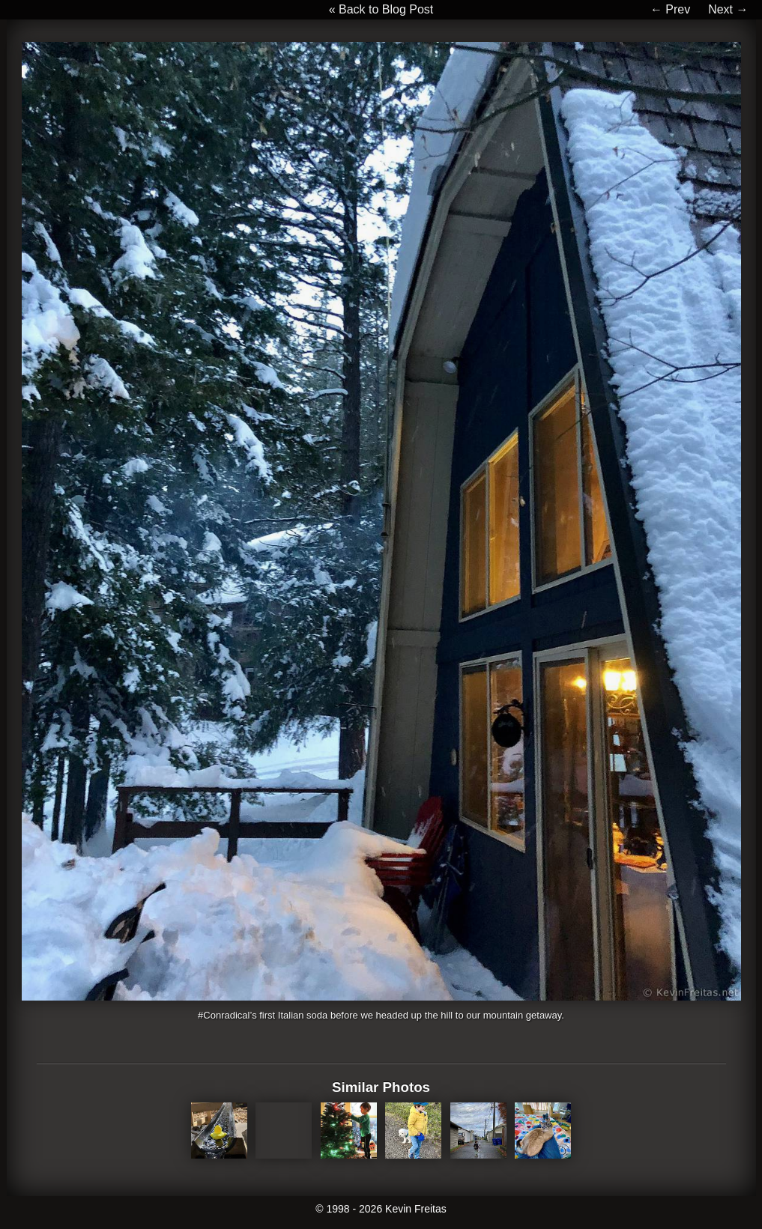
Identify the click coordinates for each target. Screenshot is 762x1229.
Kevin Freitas (416, 1209)
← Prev (670, 9)
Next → (728, 9)
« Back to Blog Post (381, 9)
